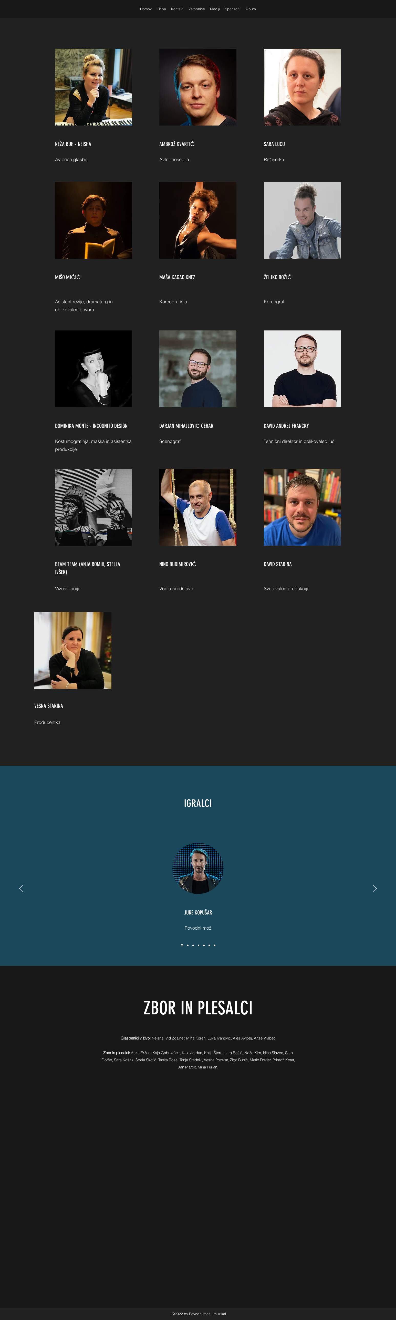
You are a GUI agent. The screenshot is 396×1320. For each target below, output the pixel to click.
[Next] (375, 889)
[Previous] (21, 889)
